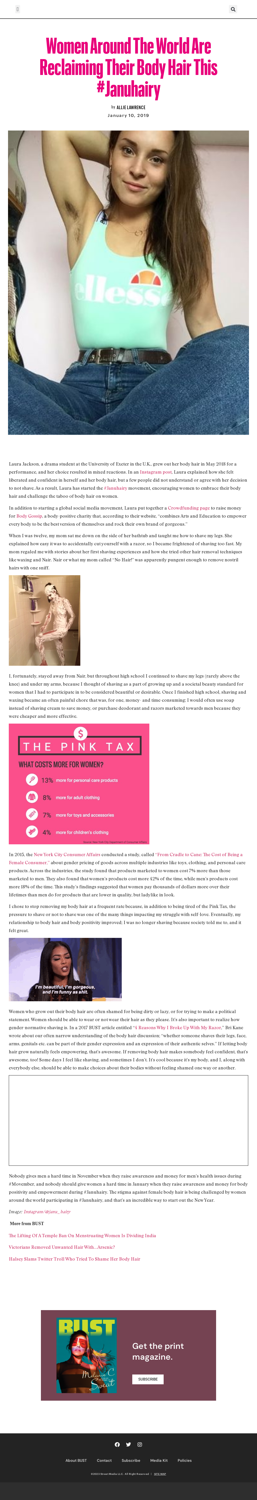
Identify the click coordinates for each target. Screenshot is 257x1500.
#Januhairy (115, 488)
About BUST (76, 1460)
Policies (185, 1460)
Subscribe (131, 1460)
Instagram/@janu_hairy (47, 1211)
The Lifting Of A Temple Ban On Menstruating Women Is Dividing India (82, 1235)
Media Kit (159, 1460)
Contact (104, 1460)
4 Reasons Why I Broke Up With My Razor (178, 1027)
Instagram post (156, 472)
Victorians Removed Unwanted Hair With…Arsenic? (62, 1247)
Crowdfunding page (189, 508)
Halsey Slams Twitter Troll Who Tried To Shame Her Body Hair (74, 1259)
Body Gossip (29, 516)
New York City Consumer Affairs (67, 854)
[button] (17, 9)
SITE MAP (160, 1473)
